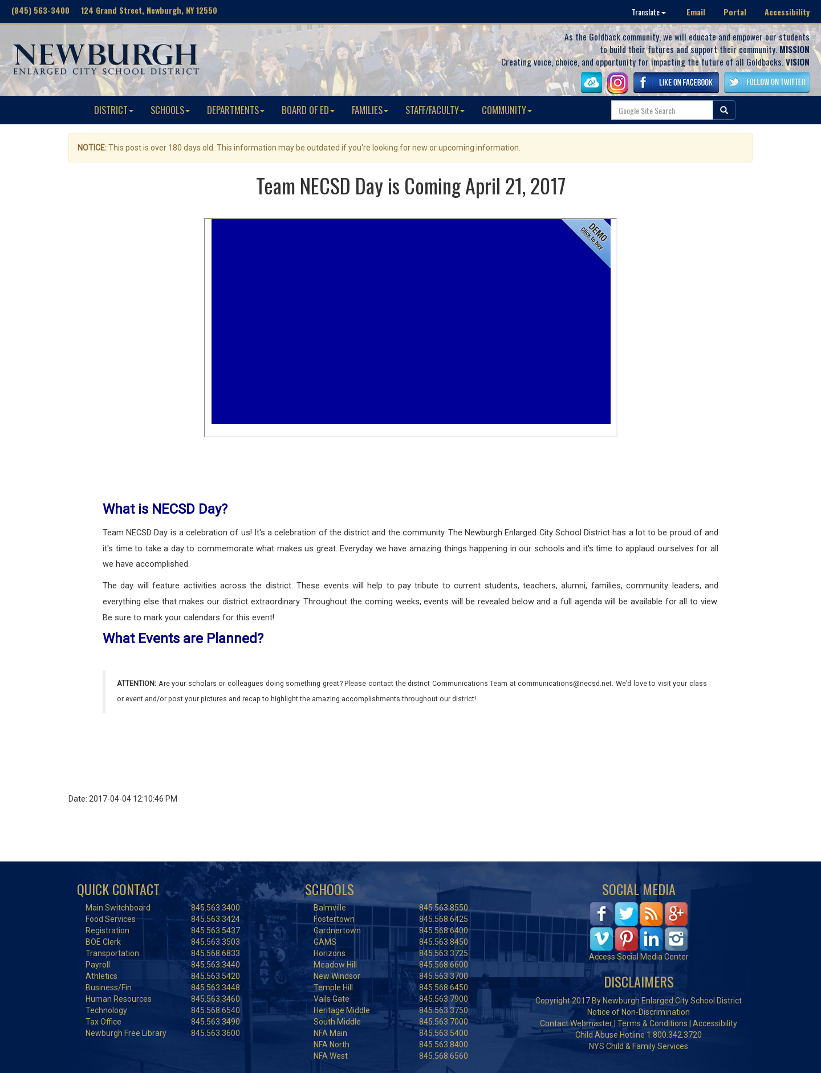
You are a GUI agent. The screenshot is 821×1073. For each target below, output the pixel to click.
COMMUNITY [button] (507, 110)
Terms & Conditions (652, 1023)
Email (695, 12)
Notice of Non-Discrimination (638, 1012)
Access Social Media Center (639, 956)
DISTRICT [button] (113, 110)
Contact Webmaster (576, 1023)
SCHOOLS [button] (170, 110)
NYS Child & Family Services (638, 1046)
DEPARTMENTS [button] (236, 110)
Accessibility (787, 12)
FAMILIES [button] (370, 110)
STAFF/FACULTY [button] (435, 110)
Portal (735, 12)
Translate (649, 12)
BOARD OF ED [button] (308, 110)
